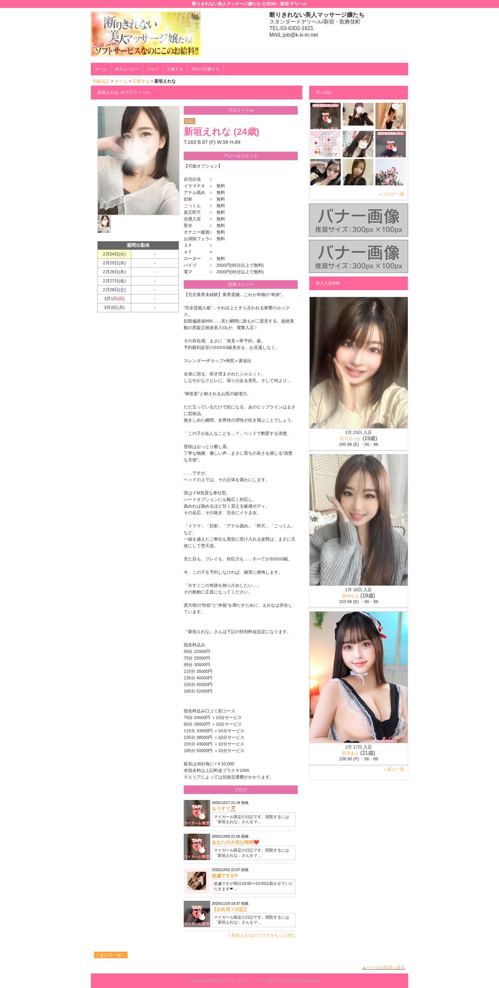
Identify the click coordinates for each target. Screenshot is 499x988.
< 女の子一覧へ (111, 955)
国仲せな (350, 595)
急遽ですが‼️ (225, 875)
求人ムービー (127, 69)
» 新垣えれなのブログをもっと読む (262, 935)
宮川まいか (350, 438)
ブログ (153, 69)
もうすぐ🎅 (224, 808)
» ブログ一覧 (391, 194)
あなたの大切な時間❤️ (235, 842)
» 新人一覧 (394, 769)
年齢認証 (101, 81)
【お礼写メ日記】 (230, 909)
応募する (175, 69)
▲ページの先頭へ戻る (383, 967)
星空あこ (350, 753)
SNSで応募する (205, 69)
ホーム (101, 69)
